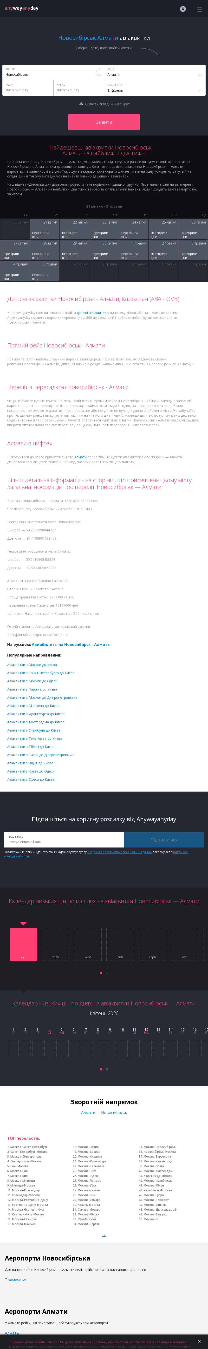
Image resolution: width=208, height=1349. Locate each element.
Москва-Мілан (154, 1185)
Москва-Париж (88, 1147)
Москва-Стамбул (24, 1219)
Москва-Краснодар (26, 1190)
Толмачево (15, 1279)
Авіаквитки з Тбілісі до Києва (30, 746)
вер (184, 957)
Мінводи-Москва (22, 1185)
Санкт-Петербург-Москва (28, 1152)
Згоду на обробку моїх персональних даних (119, 852)
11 (134, 1029)
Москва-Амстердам (158, 1171)
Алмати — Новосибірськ (104, 1112)
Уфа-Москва (87, 1219)
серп (152, 957)
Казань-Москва (89, 1205)
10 (122, 1029)
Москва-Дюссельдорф (160, 1209)
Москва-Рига (87, 1171)
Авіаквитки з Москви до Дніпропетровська (42, 697)
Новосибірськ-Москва (160, 1152)
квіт (23, 957)
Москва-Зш (152, 1219)
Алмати (80, 457)
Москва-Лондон (89, 1181)
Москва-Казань (89, 1190)
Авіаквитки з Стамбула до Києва (33, 730)
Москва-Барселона (157, 1156)
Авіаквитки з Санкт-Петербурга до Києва (40, 673)
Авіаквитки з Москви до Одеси (32, 681)
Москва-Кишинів (90, 1156)
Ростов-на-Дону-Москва (30, 1205)
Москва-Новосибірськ (160, 1147)
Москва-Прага (154, 1166)
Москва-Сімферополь (26, 1156)
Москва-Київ (19, 1176)
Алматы (12, 1333)
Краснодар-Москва (26, 1195)
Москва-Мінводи (22, 1181)
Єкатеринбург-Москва (28, 1214)
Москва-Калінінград (158, 1161)
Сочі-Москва (19, 1166)
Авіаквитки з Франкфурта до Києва (36, 714)
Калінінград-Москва (158, 1176)
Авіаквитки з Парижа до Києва (32, 689)
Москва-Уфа (87, 1185)
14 (170, 1029)
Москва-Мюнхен (24, 1224)
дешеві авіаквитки (91, 312)
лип (120, 957)
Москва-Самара (89, 1200)
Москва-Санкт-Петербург (28, 1147)
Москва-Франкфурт (92, 1161)
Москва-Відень (88, 1176)
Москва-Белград (156, 1214)
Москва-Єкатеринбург (28, 1209)
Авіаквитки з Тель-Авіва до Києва (34, 738)
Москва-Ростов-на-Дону (30, 1200)
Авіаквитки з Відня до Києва (30, 763)
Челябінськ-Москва (158, 1190)
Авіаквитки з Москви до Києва (32, 664)
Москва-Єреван (89, 1152)
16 (195, 1029)
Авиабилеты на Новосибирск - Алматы (71, 644)
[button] (101, 972)
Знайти (104, 122)
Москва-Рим (87, 1195)
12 (146, 1029)
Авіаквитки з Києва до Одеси (30, 771)
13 (158, 1029)
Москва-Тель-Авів (91, 1166)
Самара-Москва (89, 1209)
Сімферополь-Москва (26, 1161)
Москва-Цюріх (154, 1195)
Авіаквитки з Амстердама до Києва (36, 722)
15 (183, 1029)
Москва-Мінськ (88, 1214)
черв (87, 957)
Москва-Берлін (88, 1224)
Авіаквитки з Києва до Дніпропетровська (40, 754)
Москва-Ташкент (156, 1200)
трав (55, 957)
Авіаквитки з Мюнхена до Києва (33, 705)
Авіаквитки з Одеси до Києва (30, 779)
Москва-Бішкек (155, 1205)
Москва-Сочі (19, 1171)
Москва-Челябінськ (158, 1181)
